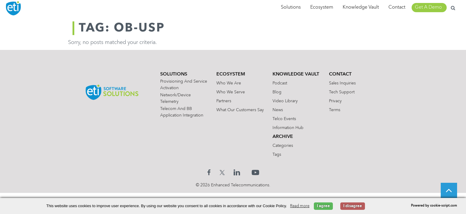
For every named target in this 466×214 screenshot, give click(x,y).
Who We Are (227, 83)
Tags (278, 154)
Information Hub (289, 128)
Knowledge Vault (361, 7)
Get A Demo (428, 7)
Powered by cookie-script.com (434, 205)
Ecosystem (321, 7)
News (279, 110)
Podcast (281, 83)
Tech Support (345, 92)
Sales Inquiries (346, 83)
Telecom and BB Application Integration (177, 112)
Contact (396, 7)
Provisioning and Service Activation (179, 84)
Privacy (339, 101)
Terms (338, 110)
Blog (278, 92)
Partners (222, 101)
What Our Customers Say (238, 110)
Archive (284, 136)
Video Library (286, 101)
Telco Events (285, 119)
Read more (299, 206)
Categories (284, 146)
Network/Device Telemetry (171, 98)
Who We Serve (229, 92)
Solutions (291, 7)
